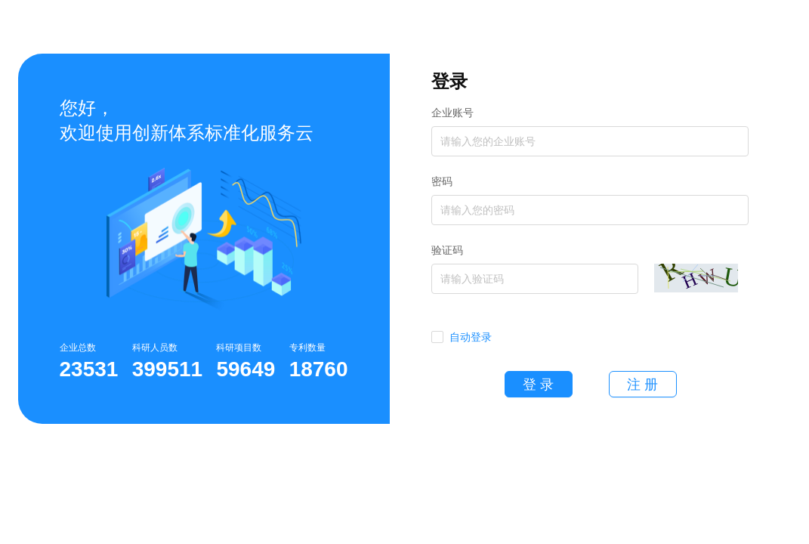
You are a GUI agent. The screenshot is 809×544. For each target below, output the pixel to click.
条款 (441, 512)
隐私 (404, 512)
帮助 (368, 512)
